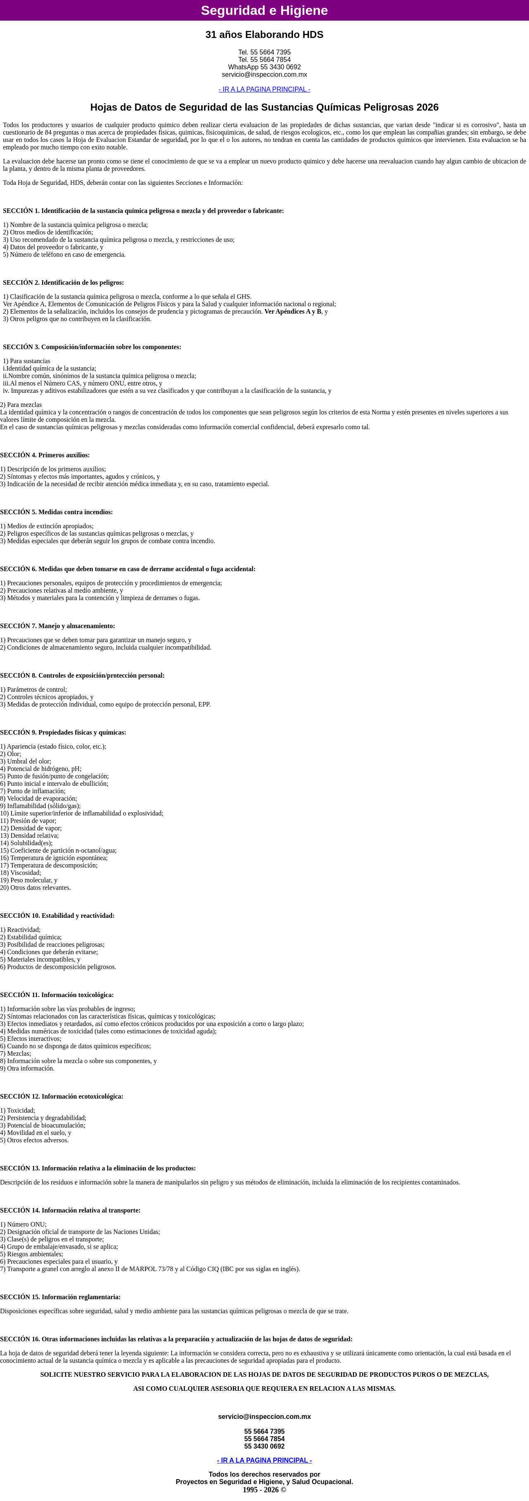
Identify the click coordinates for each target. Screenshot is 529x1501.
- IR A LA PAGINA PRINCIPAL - (264, 89)
